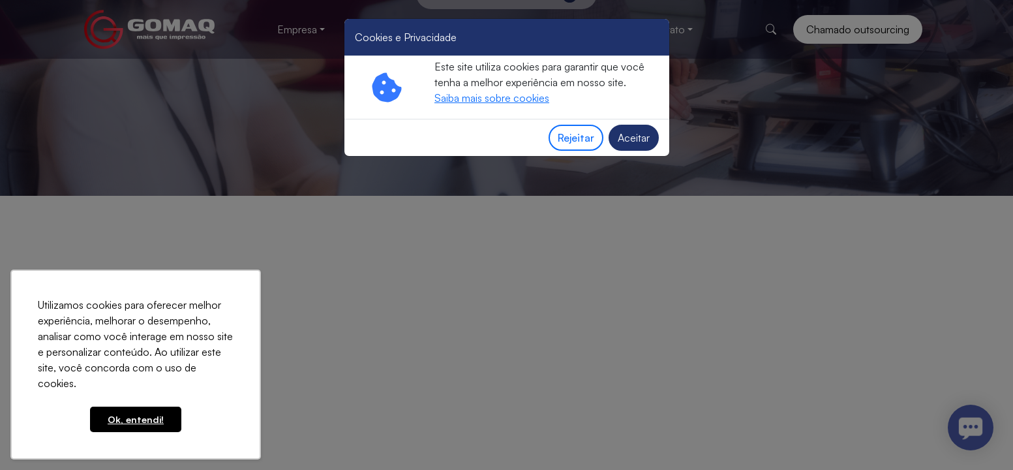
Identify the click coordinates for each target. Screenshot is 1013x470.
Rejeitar (576, 137)
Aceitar (634, 137)
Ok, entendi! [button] (136, 419)
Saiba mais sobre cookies (491, 97)
